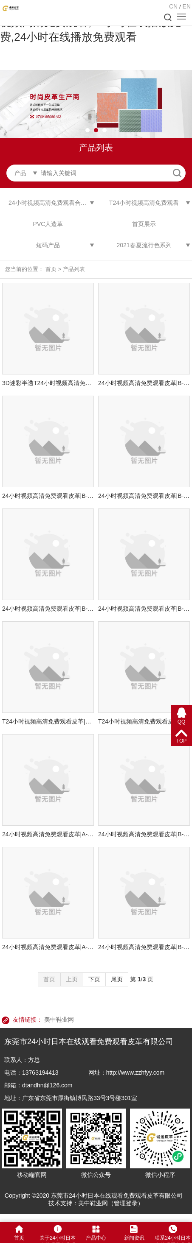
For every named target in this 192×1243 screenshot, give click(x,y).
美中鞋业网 (59, 1019)
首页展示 (144, 224)
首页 (50, 269)
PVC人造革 (48, 224)
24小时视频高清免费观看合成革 (50, 202)
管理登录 (126, 1203)
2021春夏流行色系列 (143, 245)
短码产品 (48, 245)
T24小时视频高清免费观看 (144, 202)
